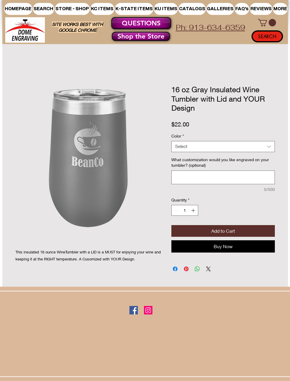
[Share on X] (208, 268)
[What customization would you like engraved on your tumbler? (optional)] (223, 177)
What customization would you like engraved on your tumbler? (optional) (220, 162)
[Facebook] (133, 310)
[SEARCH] (267, 36)
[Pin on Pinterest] (186, 268)
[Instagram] (148, 310)
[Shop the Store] (141, 36)
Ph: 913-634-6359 (210, 27)
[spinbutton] (185, 210)
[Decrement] (176, 210)
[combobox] (223, 146)
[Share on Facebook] (175, 268)
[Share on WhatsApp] (197, 268)
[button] (72, 9)
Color (177, 135)
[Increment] (193, 210)
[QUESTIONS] (141, 23)
